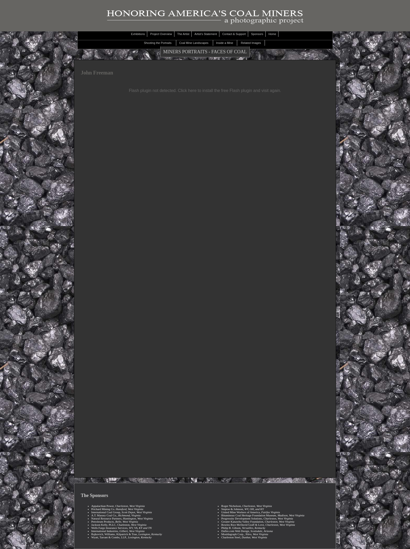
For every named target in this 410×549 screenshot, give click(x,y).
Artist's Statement (206, 34)
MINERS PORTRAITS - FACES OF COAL (205, 51)
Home (273, 34)
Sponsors (257, 34)
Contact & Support (234, 34)
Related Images (252, 42)
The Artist (183, 34)
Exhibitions (138, 34)
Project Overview (161, 34)
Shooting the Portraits (159, 42)
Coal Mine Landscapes (195, 42)
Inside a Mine (225, 42)
